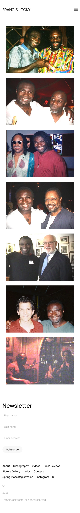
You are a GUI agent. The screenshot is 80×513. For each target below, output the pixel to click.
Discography (21, 466)
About (6, 466)
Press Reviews (51, 466)
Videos (36, 466)
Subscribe (12, 449)
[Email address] (40, 438)
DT (54, 477)
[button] (76, 10)
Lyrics (26, 471)
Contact (39, 471)
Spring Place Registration (17, 477)
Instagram (43, 477)
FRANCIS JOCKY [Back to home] (16, 9)
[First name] (40, 415)
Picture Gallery (11, 471)
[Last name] (40, 427)
